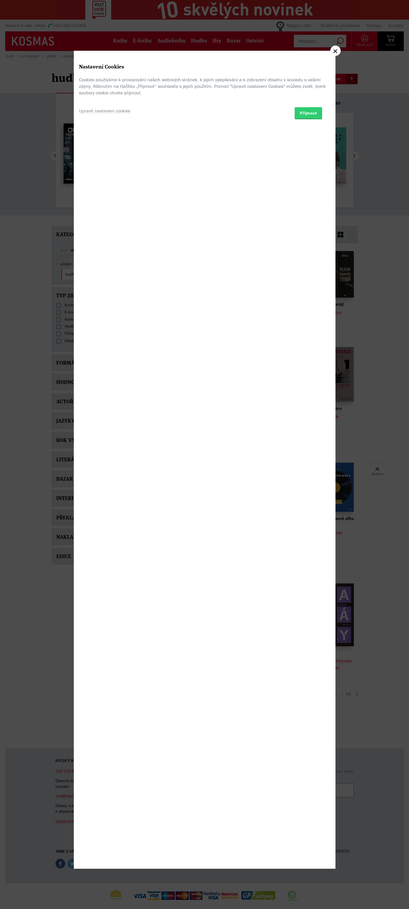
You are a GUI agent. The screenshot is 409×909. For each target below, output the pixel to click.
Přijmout (308, 485)
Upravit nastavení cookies (104, 483)
